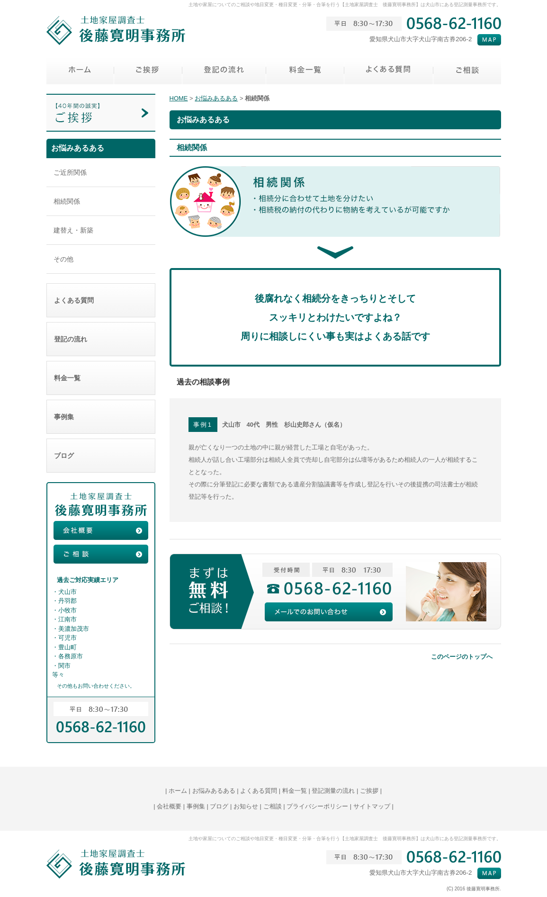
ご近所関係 (70, 172)
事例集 (101, 417)
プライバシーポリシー (317, 806)
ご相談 (272, 806)
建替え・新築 (73, 230)
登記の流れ (101, 339)
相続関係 (67, 201)
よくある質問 (101, 300)
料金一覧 (101, 378)
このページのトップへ (462, 656)
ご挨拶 (369, 790)
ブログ (101, 455)
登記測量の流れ (333, 790)
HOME (179, 98)
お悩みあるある (216, 98)
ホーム (178, 790)
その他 (63, 259)
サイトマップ (371, 806)
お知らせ (245, 806)
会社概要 (169, 806)
